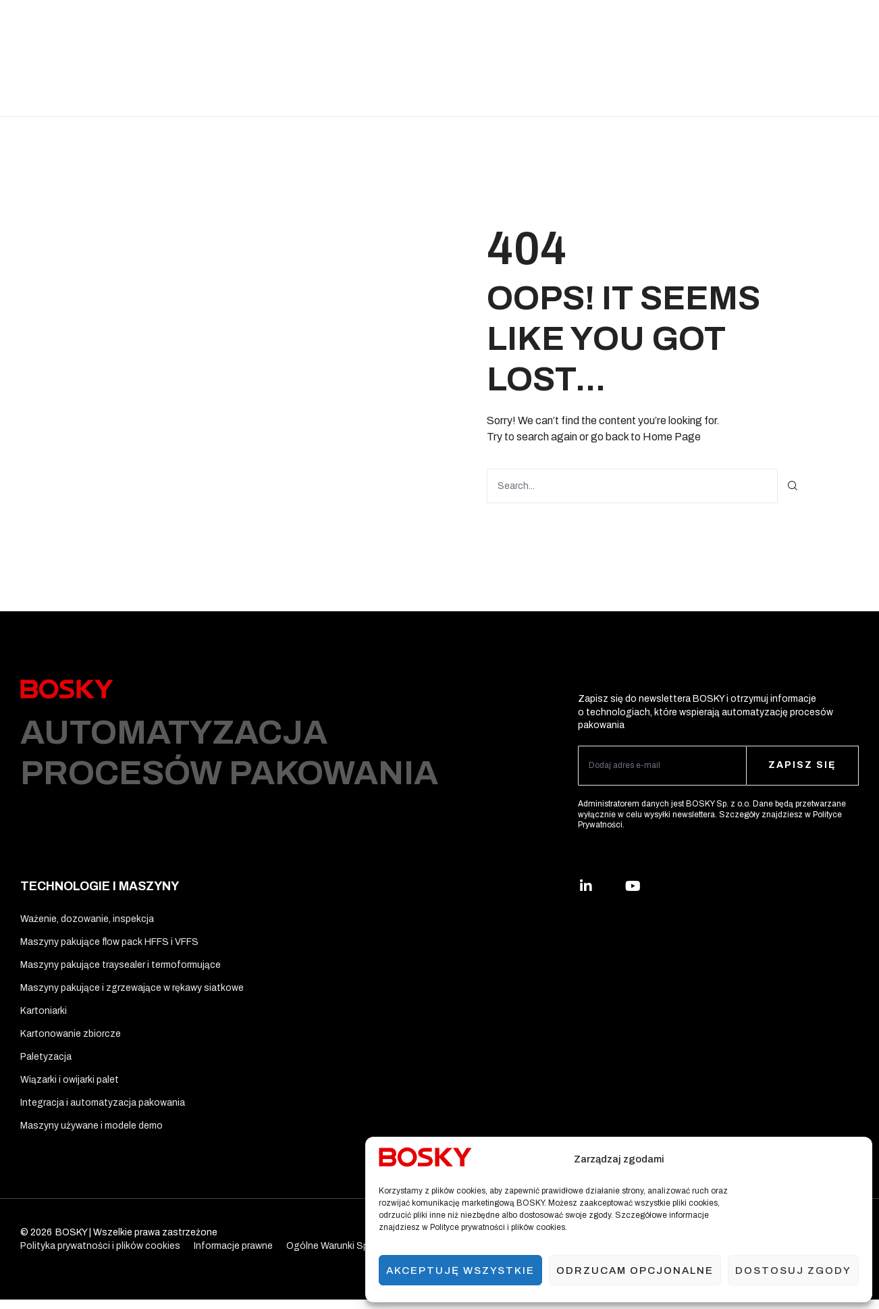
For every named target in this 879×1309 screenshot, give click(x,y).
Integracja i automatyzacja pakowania (102, 1111)
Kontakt (413, 87)
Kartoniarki (43, 1015)
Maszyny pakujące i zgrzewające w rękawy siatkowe (132, 990)
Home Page (672, 436)
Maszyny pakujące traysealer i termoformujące (120, 967)
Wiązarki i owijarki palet (69, 1086)
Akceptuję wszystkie (460, 1270)
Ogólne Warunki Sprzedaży (344, 1255)
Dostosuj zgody (793, 1270)
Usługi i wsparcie (617, 29)
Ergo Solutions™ (526, 29)
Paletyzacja (46, 1063)
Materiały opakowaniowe (418, 29)
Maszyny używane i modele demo (91, 1135)
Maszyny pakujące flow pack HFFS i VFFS (109, 943)
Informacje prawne (233, 1255)
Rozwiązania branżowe (180, 29)
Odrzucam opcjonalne (635, 1270)
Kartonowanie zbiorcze (70, 1038)
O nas (684, 29)
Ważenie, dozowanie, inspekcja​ (87, 918)
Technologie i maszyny (297, 29)
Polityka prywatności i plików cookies (100, 1255)
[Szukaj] (793, 485)
